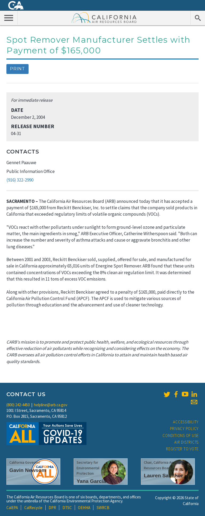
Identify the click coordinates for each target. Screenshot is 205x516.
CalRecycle (33, 507)
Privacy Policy (184, 428)
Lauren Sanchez (163, 475)
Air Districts (186, 442)
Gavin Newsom (27, 470)
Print (17, 68)
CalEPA (12, 507)
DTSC (67, 507)
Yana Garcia (91, 481)
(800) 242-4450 (18, 404)
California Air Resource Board (104, 17)
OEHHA (84, 507)
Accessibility (186, 421)
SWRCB (103, 507)
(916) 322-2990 (19, 180)
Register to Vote (182, 448)
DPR (52, 507)
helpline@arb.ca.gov (50, 404)
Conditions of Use (181, 435)
